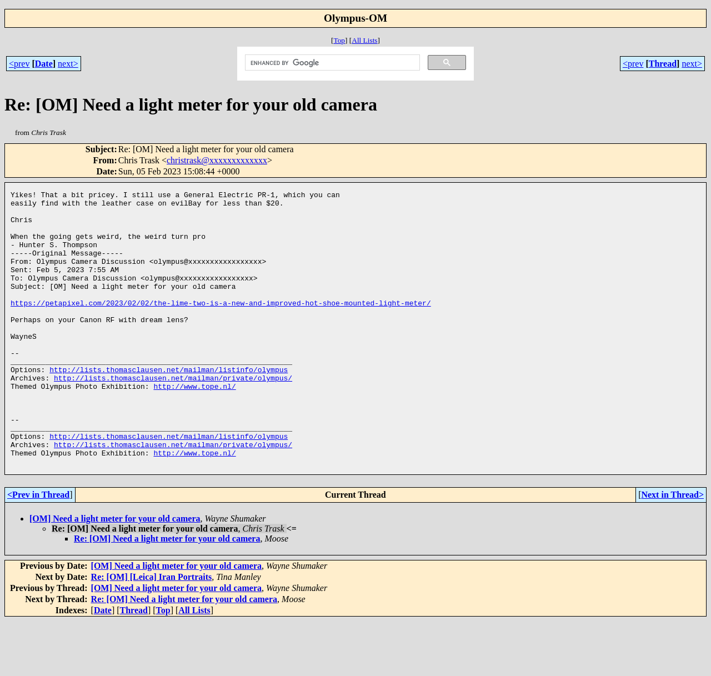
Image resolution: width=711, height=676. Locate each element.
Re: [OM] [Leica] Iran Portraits (151, 632)
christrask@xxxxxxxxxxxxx (217, 160)
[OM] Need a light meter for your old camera (114, 573)
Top (339, 40)
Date (44, 63)
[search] (331, 63)
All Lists (364, 40)
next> (68, 63)
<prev (19, 63)
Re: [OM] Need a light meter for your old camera (167, 593)
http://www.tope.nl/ (194, 426)
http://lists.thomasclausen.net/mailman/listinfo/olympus (168, 406)
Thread (663, 63)
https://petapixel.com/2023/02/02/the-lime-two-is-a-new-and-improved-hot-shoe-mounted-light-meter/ (221, 326)
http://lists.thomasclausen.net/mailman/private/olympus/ (173, 416)
